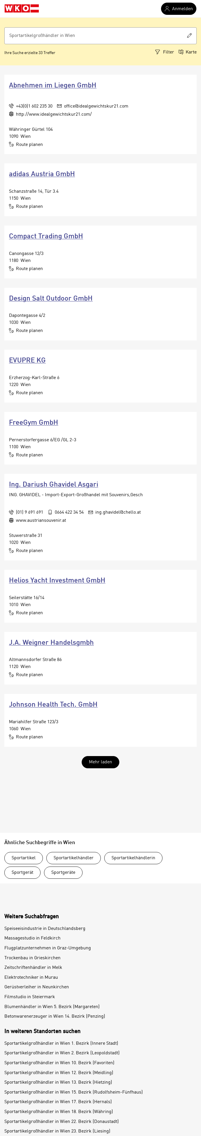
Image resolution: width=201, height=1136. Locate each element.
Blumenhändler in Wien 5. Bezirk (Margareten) (52, 1007)
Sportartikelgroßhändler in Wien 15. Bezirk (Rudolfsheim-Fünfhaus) (73, 1092)
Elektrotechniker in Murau (31, 977)
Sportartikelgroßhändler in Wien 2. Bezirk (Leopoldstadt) (62, 1053)
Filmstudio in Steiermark (29, 997)
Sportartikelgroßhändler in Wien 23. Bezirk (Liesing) (57, 1131)
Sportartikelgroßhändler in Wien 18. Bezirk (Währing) (58, 1112)
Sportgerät (22, 872)
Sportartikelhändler (74, 858)
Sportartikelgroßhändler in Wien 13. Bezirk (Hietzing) (58, 1082)
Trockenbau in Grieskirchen (32, 958)
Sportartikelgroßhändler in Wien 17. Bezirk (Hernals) (58, 1102)
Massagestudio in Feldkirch (32, 938)
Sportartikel (24, 858)
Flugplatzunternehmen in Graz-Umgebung (47, 948)
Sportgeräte (63, 872)
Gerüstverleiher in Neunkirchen (36, 987)
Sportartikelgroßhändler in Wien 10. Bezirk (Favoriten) (59, 1063)
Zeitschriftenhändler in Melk (33, 967)
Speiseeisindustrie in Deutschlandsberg (44, 928)
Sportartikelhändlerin (133, 858)
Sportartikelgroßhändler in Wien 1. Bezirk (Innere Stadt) (61, 1043)
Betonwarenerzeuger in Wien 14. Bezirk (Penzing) (54, 1016)
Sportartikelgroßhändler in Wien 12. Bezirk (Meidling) (58, 1073)
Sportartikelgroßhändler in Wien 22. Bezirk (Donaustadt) (61, 1121)
